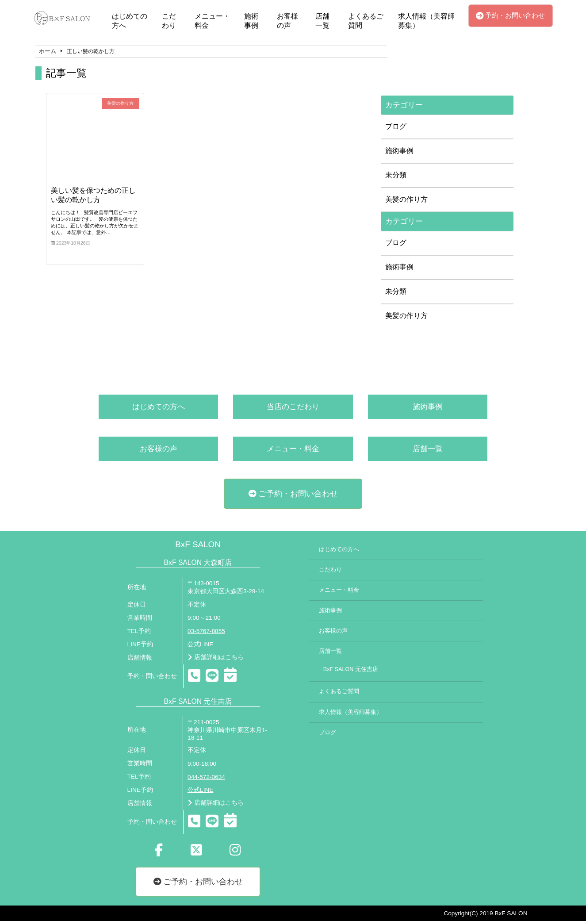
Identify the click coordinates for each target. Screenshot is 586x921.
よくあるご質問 (365, 20)
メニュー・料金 (212, 20)
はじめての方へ (129, 20)
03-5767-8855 (206, 631)
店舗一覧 (322, 20)
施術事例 (251, 20)
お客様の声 (287, 20)
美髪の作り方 (406, 199)
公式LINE (200, 644)
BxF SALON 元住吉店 (350, 669)
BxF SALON (198, 544)
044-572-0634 (206, 777)
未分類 (395, 175)
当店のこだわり (293, 407)
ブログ (395, 126)
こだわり (169, 20)
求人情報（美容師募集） (426, 20)
